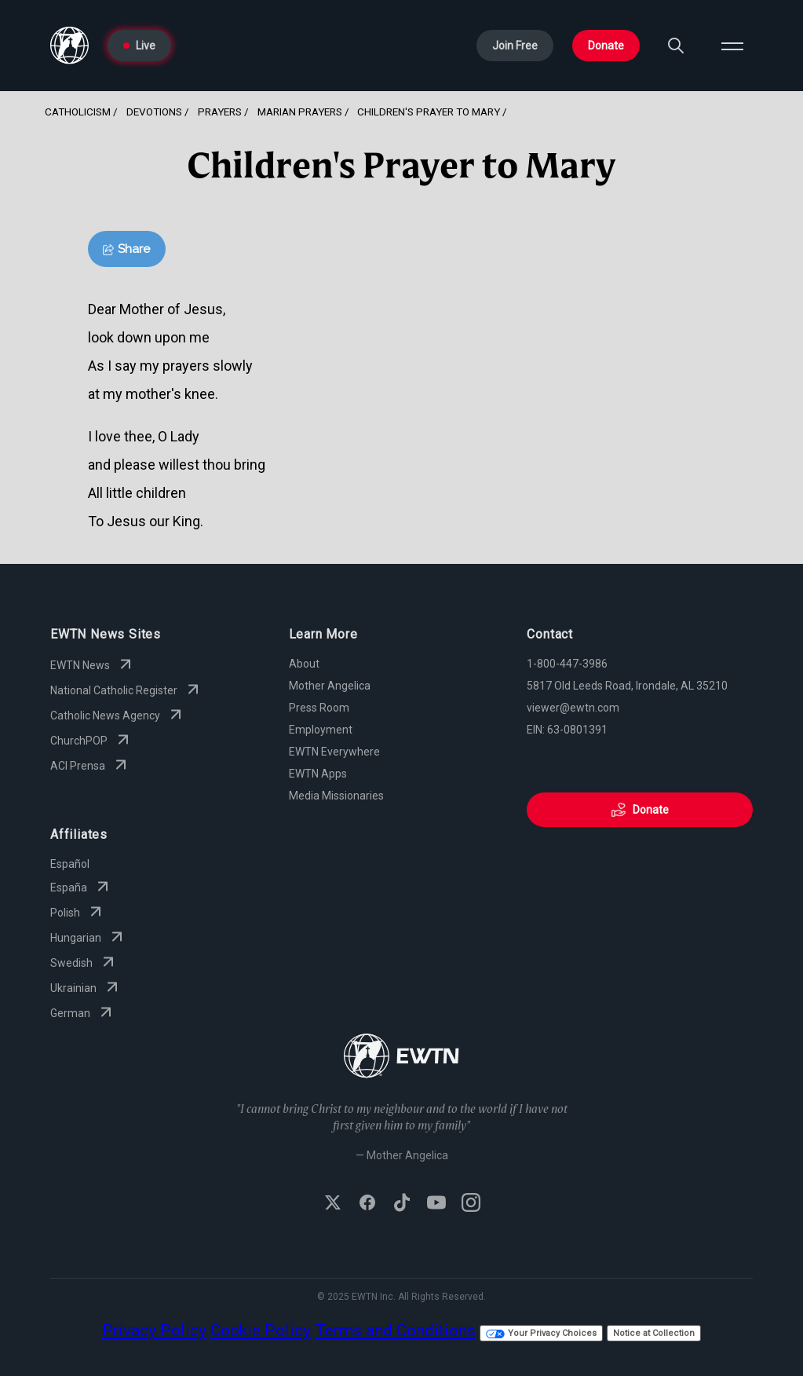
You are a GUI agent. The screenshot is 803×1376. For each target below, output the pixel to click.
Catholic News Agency (117, 715)
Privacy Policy (154, 1330)
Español (69, 864)
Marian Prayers (299, 111)
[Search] (676, 45)
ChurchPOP (91, 741)
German (82, 1013)
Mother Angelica (329, 685)
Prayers (220, 111)
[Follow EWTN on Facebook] (367, 1204)
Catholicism (78, 111)
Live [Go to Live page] (139, 45)
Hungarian (88, 938)
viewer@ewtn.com (573, 707)
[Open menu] (732, 45)
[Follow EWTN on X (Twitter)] (332, 1204)
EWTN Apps (318, 773)
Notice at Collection (654, 1333)
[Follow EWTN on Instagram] (471, 1204)
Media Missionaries (336, 795)
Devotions (154, 111)
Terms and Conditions (395, 1330)
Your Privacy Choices (541, 1333)
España (81, 887)
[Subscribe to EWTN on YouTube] (436, 1204)
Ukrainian (86, 988)
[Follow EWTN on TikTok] (401, 1204)
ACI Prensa (90, 766)
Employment (320, 729)
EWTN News (92, 665)
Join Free (515, 45)
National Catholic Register (126, 690)
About (304, 663)
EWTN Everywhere (334, 751)
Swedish (84, 963)
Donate (606, 45)
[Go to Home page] (69, 45)
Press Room (319, 707)
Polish (77, 913)
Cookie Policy (260, 1330)
